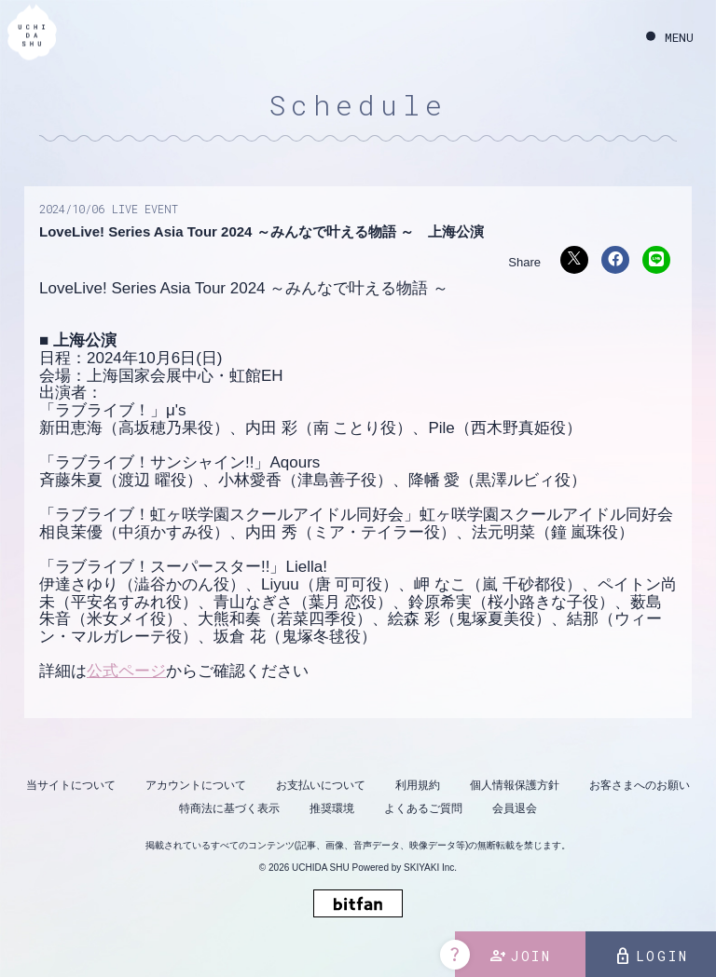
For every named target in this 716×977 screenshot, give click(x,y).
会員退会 (514, 808)
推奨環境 (332, 808)
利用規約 (417, 785)
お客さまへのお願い (639, 785)
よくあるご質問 (423, 808)
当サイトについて (71, 785)
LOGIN (651, 956)
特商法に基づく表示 (229, 808)
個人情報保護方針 (514, 785)
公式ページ (126, 671)
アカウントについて (195, 785)
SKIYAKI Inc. (430, 867)
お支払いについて (320, 785)
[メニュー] (670, 38)
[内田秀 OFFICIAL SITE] (32, 35)
